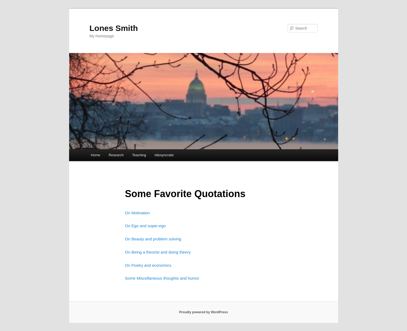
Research (116, 155)
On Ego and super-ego (145, 225)
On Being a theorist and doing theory (157, 252)
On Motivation (137, 213)
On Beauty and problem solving (153, 239)
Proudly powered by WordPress (203, 312)
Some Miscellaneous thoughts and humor (162, 278)
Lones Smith (114, 28)
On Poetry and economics (148, 265)
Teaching (139, 155)
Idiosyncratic (164, 155)
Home (95, 155)
